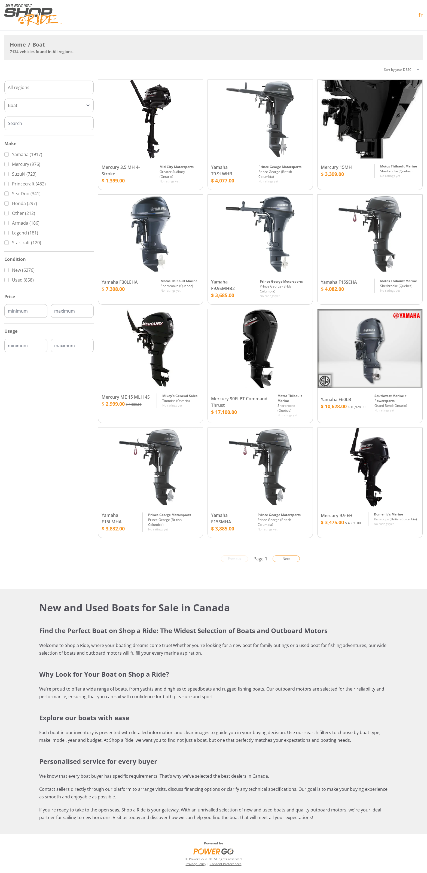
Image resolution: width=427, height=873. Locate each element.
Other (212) (23, 213)
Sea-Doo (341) (26, 194)
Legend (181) (25, 233)
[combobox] (49, 87)
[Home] (33, 15)
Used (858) (23, 280)
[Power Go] (213, 851)
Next (286, 558)
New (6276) (23, 270)
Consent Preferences (226, 864)
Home (18, 44)
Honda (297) (24, 203)
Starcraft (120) (26, 243)
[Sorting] (402, 69)
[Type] (49, 105)
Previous (234, 558)
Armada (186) (25, 223)
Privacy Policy (196, 864)
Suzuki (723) (24, 174)
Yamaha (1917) (27, 154)
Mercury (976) (26, 164)
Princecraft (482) (29, 184)
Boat (38, 44)
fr (421, 15)
